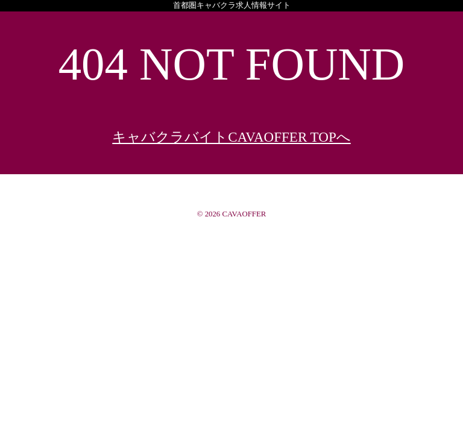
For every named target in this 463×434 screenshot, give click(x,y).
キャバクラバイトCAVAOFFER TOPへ (231, 137)
